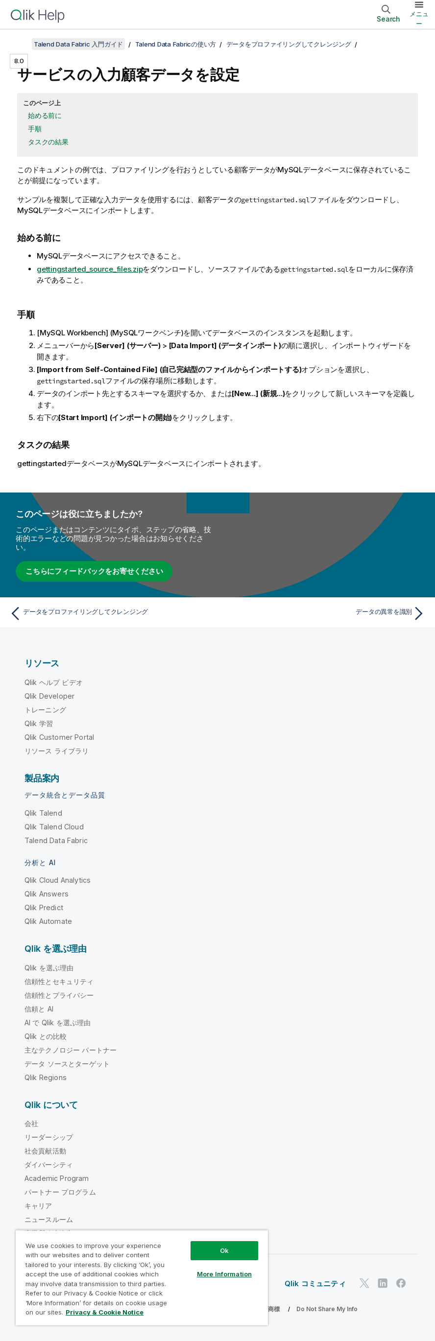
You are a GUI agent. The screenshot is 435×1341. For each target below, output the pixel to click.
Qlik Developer (49, 696)
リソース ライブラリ (56, 751)
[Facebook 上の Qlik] (401, 1283)
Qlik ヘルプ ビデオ (53, 682)
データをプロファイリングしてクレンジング (288, 44)
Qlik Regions (45, 1077)
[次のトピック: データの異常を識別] (325, 613)
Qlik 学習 (38, 723)
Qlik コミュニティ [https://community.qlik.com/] (315, 1283)
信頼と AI (38, 1009)
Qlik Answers (46, 894)
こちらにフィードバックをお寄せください (94, 571)
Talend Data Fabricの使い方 (176, 44)
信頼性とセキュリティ (59, 981)
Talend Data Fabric (56, 840)
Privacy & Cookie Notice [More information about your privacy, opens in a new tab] (105, 1312)
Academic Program (56, 1178)
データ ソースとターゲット (67, 1063)
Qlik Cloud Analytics (57, 880)
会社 (31, 1123)
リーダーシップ (48, 1137)
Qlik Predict (43, 907)
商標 (274, 1309)
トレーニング (45, 710)
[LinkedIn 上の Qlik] (382, 1283)
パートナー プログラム (60, 1192)
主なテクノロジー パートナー (70, 1050)
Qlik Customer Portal (59, 737)
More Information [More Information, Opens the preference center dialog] (224, 1274)
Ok (224, 1250)
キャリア (38, 1205)
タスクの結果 (48, 142)
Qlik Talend (43, 813)
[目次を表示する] (19, 44)
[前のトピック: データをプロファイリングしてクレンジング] (110, 613)
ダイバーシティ (48, 1164)
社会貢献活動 (45, 1151)
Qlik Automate (48, 921)
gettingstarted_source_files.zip (90, 269)
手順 (35, 128)
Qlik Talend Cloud (54, 827)
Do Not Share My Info (327, 1309)
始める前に (45, 115)
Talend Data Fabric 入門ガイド (78, 44)
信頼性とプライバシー (59, 995)
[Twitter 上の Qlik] (364, 1283)
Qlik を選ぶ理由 (49, 968)
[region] (142, 1277)
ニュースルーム (48, 1219)
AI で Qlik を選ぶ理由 (57, 1022)
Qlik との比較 (45, 1036)
